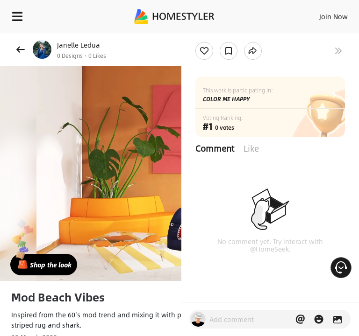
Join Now (333, 16)
